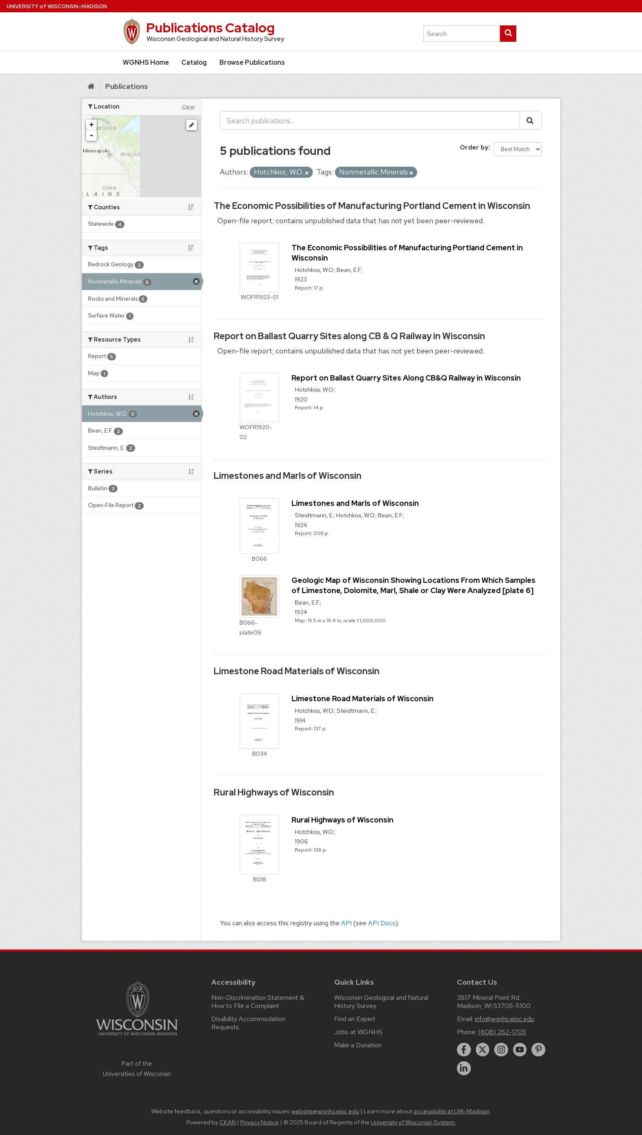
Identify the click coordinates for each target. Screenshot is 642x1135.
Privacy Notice (259, 1122)
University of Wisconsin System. (413, 1122)
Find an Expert (354, 1019)
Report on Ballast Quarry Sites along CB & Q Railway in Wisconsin (349, 336)
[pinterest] (538, 1050)
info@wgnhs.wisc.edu (504, 1019)
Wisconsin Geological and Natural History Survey (381, 1001)
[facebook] (464, 1050)
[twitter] (483, 1050)
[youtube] (520, 1050)
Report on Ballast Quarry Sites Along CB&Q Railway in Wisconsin (406, 378)
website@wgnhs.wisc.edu (325, 1111)
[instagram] (501, 1050)
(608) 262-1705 (502, 1032)
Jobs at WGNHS (358, 1032)
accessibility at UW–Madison (452, 1111)
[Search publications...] (370, 120)
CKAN (227, 1122)
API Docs (382, 923)
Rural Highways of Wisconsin (274, 792)
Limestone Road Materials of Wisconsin (297, 671)
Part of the (137, 1069)
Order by (474, 147)
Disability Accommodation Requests (248, 1023)
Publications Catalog (210, 27)
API (346, 923)
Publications (126, 86)
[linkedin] (464, 1068)
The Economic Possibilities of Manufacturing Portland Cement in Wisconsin (372, 206)
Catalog (194, 62)
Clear (188, 107)
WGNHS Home (146, 62)
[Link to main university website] (137, 1037)
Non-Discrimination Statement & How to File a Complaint (257, 1001)
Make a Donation (358, 1045)
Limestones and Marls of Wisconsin (288, 476)
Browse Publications (252, 62)
